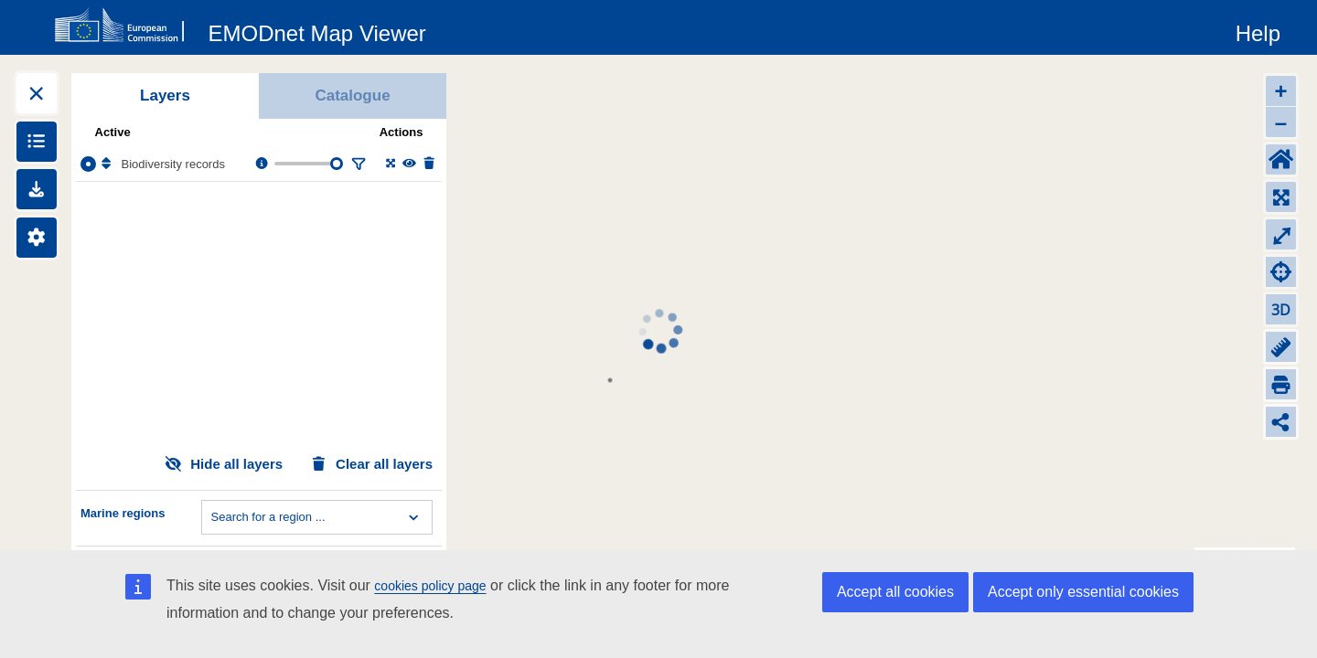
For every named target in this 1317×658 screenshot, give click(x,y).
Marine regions (122, 513)
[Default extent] (1281, 159)
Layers (165, 95)
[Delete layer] (427, 164)
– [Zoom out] (1281, 122)
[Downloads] (36, 189)
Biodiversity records (173, 164)
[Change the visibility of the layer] (408, 164)
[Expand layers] (36, 93)
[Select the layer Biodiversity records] (88, 164)
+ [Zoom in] (1280, 91)
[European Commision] (123, 25)
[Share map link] (1281, 422)
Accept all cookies (895, 592)
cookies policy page (430, 585)
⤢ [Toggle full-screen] (1281, 234)
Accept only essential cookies (1083, 592)
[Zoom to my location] (1281, 272)
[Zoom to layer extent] (389, 164)
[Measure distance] (1281, 347)
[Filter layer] (357, 164)
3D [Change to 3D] (1280, 310)
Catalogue (352, 95)
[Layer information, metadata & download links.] (260, 164)
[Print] (1281, 384)
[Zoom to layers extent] (1281, 197)
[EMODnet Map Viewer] (317, 30)
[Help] (1258, 30)
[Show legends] (36, 142)
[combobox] (213, 517)
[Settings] (36, 238)
